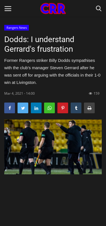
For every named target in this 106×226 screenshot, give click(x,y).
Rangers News (17, 27)
